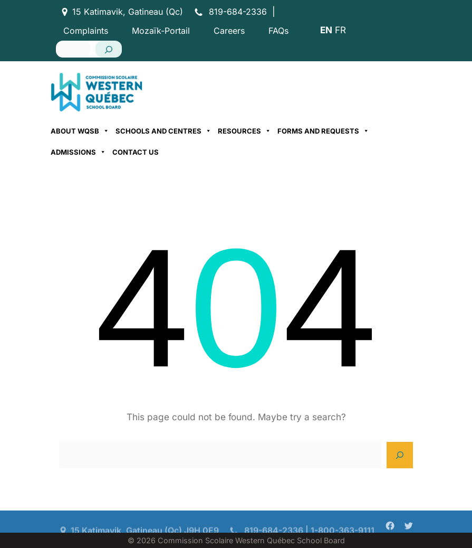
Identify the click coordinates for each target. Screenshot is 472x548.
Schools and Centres (163, 130)
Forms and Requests (323, 130)
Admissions (78, 152)
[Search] (108, 49)
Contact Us (135, 152)
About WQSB (80, 130)
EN (326, 29)
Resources (244, 130)
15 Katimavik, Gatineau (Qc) (127, 11)
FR (340, 29)
